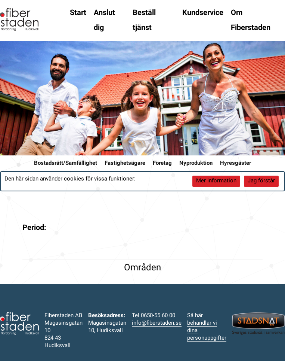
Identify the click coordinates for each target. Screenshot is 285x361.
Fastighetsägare (125, 163)
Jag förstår (261, 181)
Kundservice (202, 13)
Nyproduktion (196, 163)
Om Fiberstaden (250, 20)
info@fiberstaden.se (157, 323)
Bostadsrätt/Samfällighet (65, 163)
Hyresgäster (235, 163)
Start (78, 13)
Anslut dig (104, 20)
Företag (162, 163)
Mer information (216, 181)
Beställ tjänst (144, 20)
